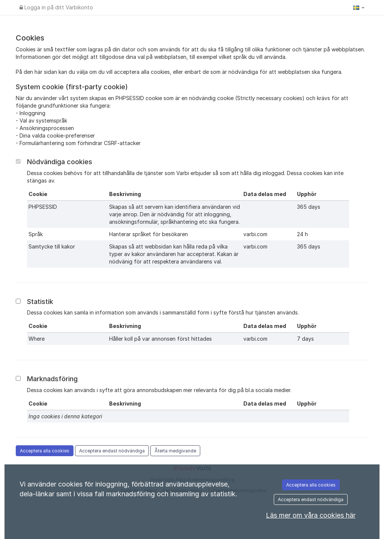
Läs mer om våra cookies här (311, 515)
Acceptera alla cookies (44, 451)
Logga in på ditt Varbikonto (56, 7)
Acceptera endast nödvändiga (112, 451)
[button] (359, 7)
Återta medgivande (175, 451)
